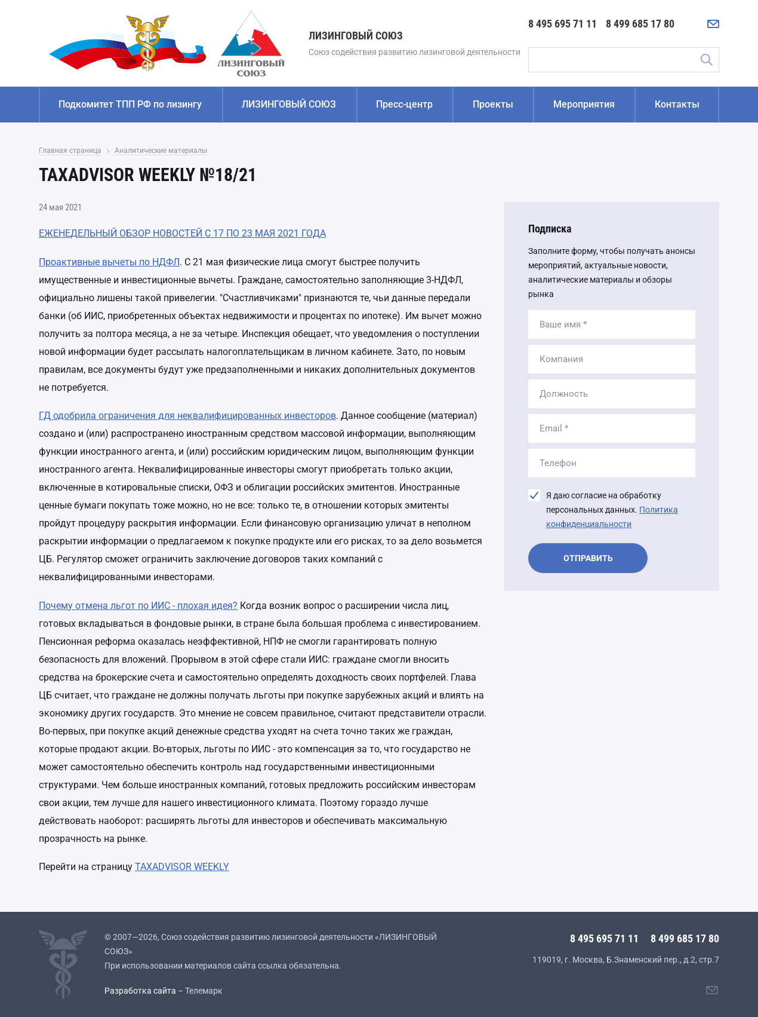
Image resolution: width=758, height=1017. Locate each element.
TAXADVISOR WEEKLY (182, 866)
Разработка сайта (140, 990)
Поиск (706, 60)
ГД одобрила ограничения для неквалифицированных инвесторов (187, 415)
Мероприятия (584, 104)
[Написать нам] (713, 24)
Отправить (588, 558)
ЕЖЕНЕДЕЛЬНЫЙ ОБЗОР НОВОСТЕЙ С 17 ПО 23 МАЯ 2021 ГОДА (182, 233)
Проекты (493, 104)
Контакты (677, 104)
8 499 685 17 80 (640, 23)
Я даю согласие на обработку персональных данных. (612, 510)
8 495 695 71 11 (562, 23)
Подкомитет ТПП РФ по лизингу (130, 104)
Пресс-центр (404, 104)
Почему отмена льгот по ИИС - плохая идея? (138, 605)
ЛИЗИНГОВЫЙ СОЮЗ (289, 104)
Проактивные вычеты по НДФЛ (109, 262)
